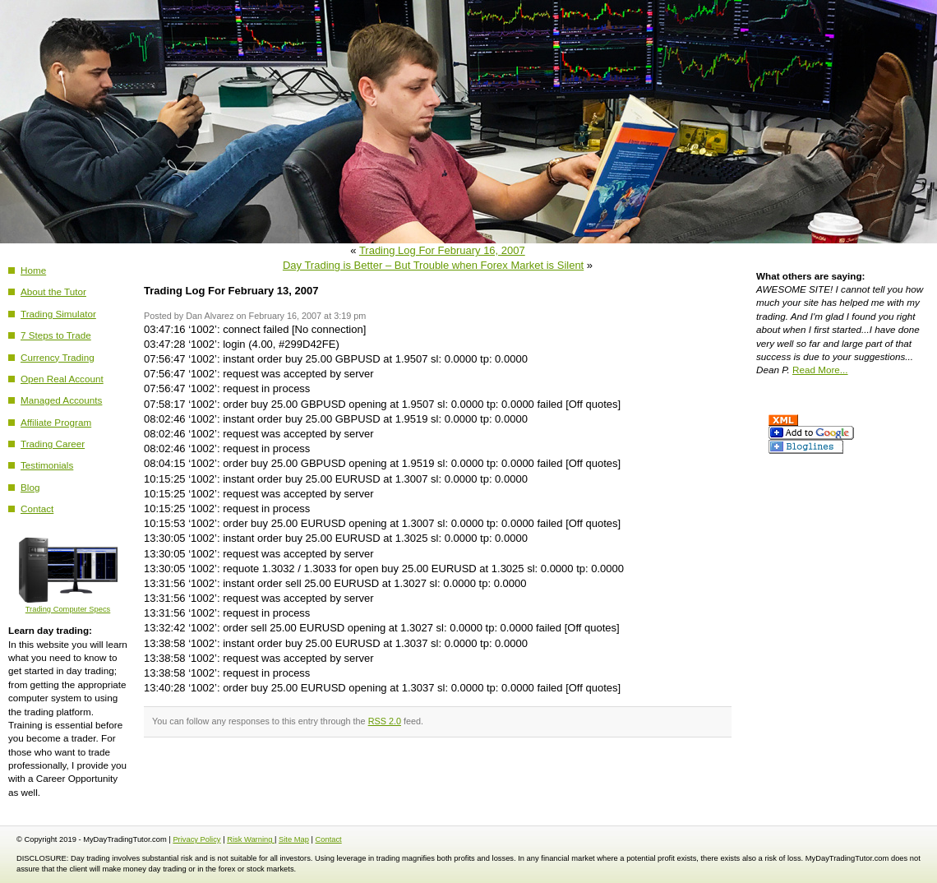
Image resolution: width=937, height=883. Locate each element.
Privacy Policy (196, 839)
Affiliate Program (56, 422)
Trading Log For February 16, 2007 (442, 250)
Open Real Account (62, 378)
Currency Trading (58, 357)
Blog (30, 487)
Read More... (820, 369)
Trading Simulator (58, 313)
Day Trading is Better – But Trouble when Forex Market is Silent (433, 265)
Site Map (294, 839)
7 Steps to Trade (56, 335)
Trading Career (53, 443)
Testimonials (47, 465)
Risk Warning (251, 839)
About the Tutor (53, 291)
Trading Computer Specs (68, 605)
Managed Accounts (61, 400)
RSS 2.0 (384, 721)
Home (33, 270)
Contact (37, 508)
